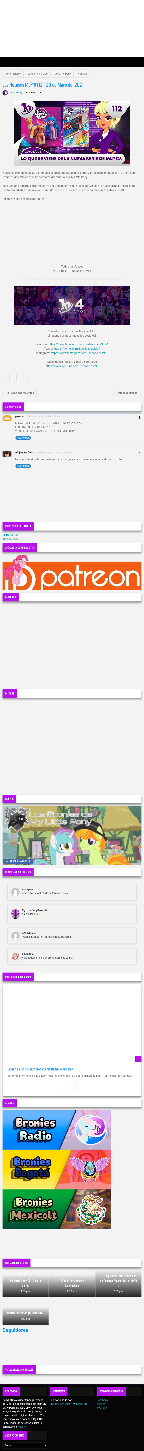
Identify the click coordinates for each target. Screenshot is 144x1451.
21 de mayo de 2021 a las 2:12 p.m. (43, 416)
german (19, 416)
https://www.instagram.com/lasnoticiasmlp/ (79, 353)
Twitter (101, 1403)
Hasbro (22, 1426)
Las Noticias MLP (38, 73)
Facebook (102, 1400)
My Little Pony (62, 73)
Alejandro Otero (24, 452)
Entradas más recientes (20, 392)
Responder (23, 438)
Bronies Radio (10, 538)
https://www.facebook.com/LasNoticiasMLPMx (79, 344)
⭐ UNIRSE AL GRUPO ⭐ (18, 861)
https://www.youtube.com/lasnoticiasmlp (72, 366)
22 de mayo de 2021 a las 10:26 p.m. (53, 452)
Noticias (82, 73)
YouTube (102, 1407)
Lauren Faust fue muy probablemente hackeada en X (40, 1069)
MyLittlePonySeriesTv (34, 910)
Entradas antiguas (127, 392)
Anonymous (29, 889)
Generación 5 (13, 73)
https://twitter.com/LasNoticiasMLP (77, 348)
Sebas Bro (82, 1403)
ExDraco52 (28, 953)
